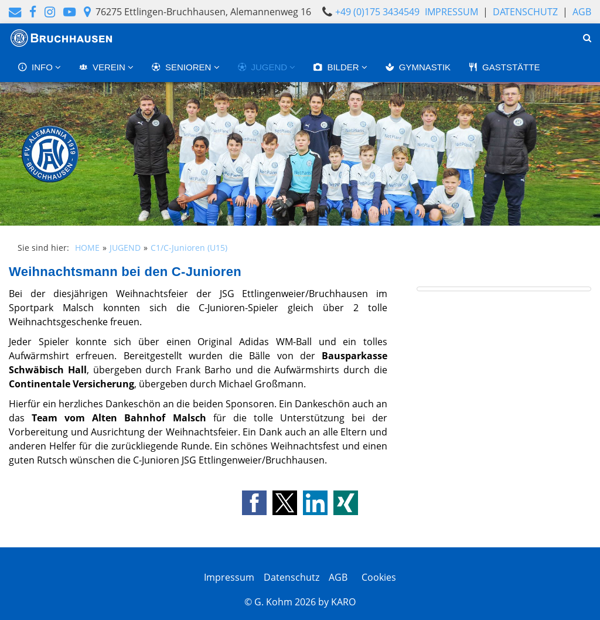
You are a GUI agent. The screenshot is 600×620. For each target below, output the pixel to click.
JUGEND (263, 67)
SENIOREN (182, 67)
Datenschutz (525, 11)
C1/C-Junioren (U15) (189, 247)
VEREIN (103, 67)
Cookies (376, 577)
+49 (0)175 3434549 (377, 11)
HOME (87, 247)
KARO (343, 601)
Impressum (451, 11)
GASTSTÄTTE (504, 67)
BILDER (337, 67)
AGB (581, 11)
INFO (36, 67)
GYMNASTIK (418, 67)
